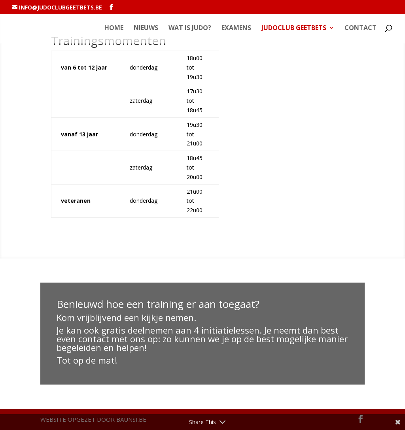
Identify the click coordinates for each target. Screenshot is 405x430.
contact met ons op (118, 339)
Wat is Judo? (189, 28)
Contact (360, 28)
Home (113, 28)
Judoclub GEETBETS (293, 28)
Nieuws (146, 28)
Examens (236, 28)
